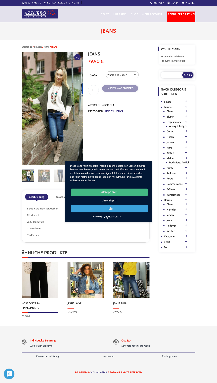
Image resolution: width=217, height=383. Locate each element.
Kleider (170, 158)
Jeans (46, 46)
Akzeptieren (109, 192)
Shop (134, 14)
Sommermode (175, 184)
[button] (77, 57)
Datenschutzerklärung (47, 356)
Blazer (170, 111)
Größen (94, 75)
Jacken (170, 142)
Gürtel (170, 131)
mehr (109, 208)
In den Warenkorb (120, 88)
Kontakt (159, 3)
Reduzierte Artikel (181, 14)
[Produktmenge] (93, 90)
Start (105, 14)
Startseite (27, 46)
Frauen (38, 46)
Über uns (119, 14)
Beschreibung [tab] (36, 196)
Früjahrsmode (174, 122)
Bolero (167, 101)
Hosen (109, 111)
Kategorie (169, 236)
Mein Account (152, 14)
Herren (168, 200)
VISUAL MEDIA (99, 372)
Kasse (174, 3)
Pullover (171, 173)
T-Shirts (171, 189)
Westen (171, 231)
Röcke (170, 178)
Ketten (170, 153)
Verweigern (109, 200)
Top (166, 247)
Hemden (171, 209)
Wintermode (174, 194)
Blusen (170, 116)
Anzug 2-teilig (177, 126)
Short (167, 241)
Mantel (170, 168)
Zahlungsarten (169, 356)
